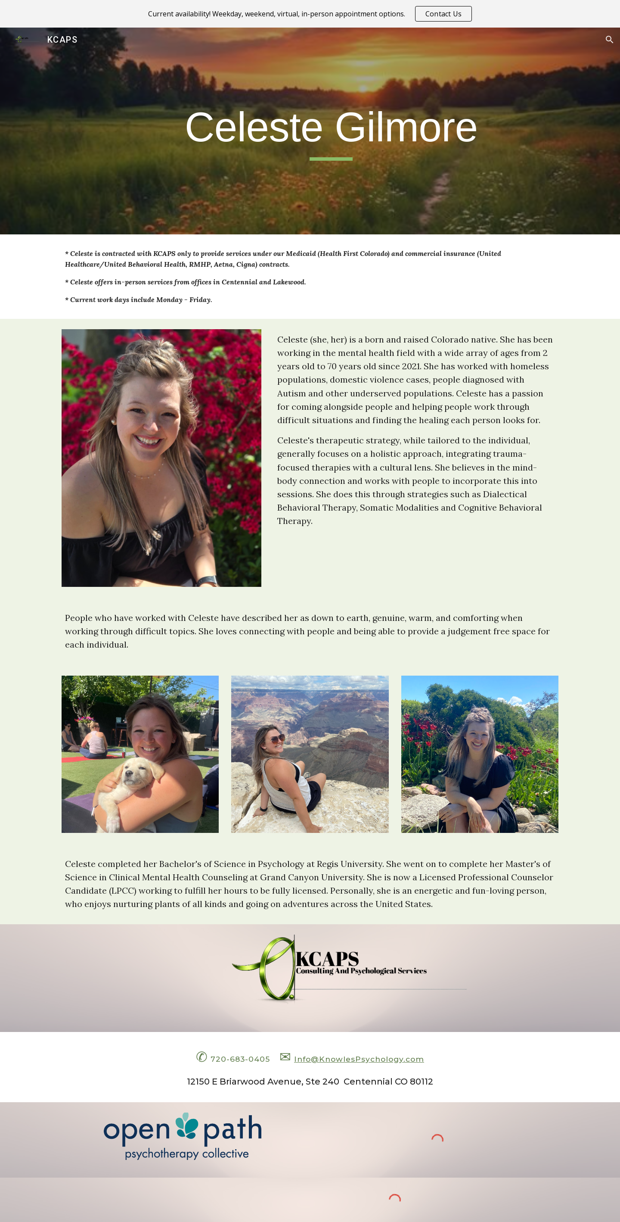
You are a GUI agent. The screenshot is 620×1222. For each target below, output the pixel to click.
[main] (331, 131)
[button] (609, 39)
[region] (310, 14)
